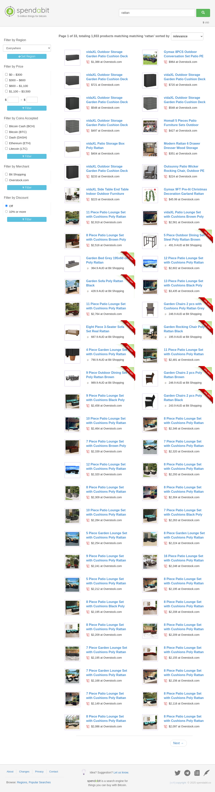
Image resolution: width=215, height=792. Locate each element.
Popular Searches (40, 782)
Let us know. (121, 772)
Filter (27, 108)
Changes (24, 771)
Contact (53, 771)
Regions (22, 782)
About (10, 771)
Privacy (39, 771)
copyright (178, 782)
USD (205, 23)
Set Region (27, 56)
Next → (178, 743)
